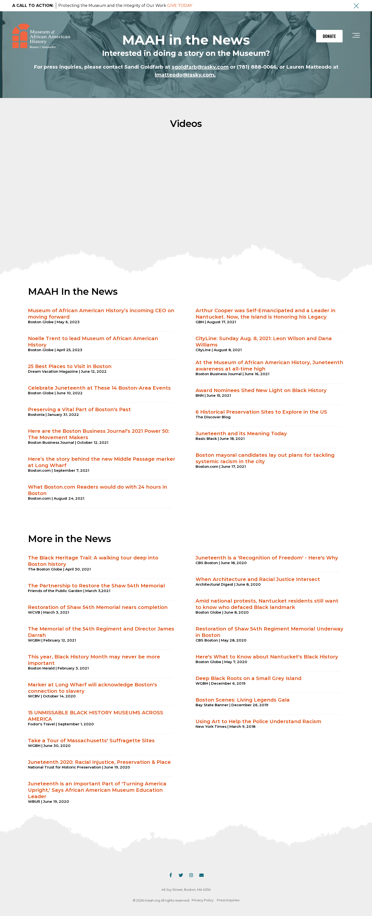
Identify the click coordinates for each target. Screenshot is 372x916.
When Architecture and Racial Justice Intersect (258, 579)
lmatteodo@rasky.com (184, 75)
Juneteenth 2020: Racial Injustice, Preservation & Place (99, 762)
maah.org (152, 900)
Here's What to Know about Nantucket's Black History (267, 657)
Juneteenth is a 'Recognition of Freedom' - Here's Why (267, 558)
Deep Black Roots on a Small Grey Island (248, 678)
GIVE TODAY (179, 5)
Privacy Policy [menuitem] (202, 900)
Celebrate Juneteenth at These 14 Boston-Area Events (99, 388)
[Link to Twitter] (181, 875)
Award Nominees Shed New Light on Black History (261, 390)
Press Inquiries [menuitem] (228, 900)
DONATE (329, 36)
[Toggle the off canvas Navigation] (356, 36)
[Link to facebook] (170, 875)
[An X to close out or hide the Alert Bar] (356, 5)
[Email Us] (201, 875)
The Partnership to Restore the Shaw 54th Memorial (96, 586)
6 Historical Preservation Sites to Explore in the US (261, 412)
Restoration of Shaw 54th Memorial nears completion (98, 607)
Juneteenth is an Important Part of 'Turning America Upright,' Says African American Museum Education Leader (97, 790)
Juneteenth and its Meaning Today (241, 433)
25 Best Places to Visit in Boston (70, 366)
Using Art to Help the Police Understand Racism (258, 721)
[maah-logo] (41, 36)
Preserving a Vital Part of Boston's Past (79, 409)
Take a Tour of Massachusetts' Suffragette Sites (91, 740)
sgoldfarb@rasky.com (200, 67)
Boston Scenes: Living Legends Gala (243, 700)
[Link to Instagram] (191, 875)
